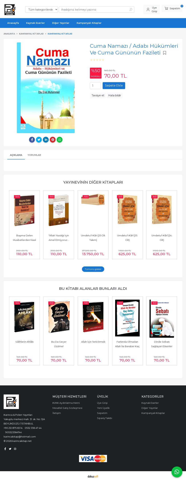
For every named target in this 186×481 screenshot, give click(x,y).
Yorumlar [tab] (34, 155)
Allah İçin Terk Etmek (93, 341)
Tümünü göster (93, 269)
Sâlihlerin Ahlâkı (24, 341)
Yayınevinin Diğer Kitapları (93, 182)
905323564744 (13, 432)
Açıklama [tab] (16, 155)
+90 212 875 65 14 (13, 427)
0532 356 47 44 (33, 427)
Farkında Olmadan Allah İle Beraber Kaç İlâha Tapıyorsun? (127, 346)
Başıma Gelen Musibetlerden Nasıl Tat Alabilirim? (25, 240)
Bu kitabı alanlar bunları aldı (93, 288)
